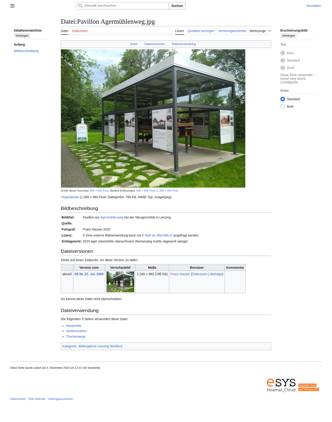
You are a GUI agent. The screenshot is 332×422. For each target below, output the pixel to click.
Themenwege (76, 336)
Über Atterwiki (36, 399)
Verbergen (22, 35)
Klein (290, 53)
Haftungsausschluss (60, 399)
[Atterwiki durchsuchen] (122, 5)
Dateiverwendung (184, 44)
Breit (290, 106)
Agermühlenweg (111, 217)
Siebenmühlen (76, 331)
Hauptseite (73, 326)
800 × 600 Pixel (99, 190)
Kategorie (69, 346)
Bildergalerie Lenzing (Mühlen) (100, 346)
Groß (290, 68)
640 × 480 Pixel (145, 190)
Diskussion (200, 274)
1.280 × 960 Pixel (167, 190)
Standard (293, 60)
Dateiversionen (154, 44)
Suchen (177, 6)
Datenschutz (18, 399)
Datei (133, 44)
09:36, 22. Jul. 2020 (89, 274)
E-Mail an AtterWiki (155, 235)
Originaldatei (70, 197)
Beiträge (216, 274)
